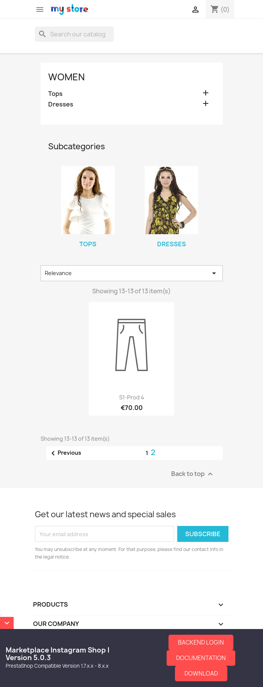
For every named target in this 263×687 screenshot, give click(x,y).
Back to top (193, 474)
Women (66, 76)
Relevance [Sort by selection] (132, 273)
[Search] (74, 34)
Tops (55, 94)
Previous (65, 453)
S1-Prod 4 (131, 397)
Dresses (60, 104)
